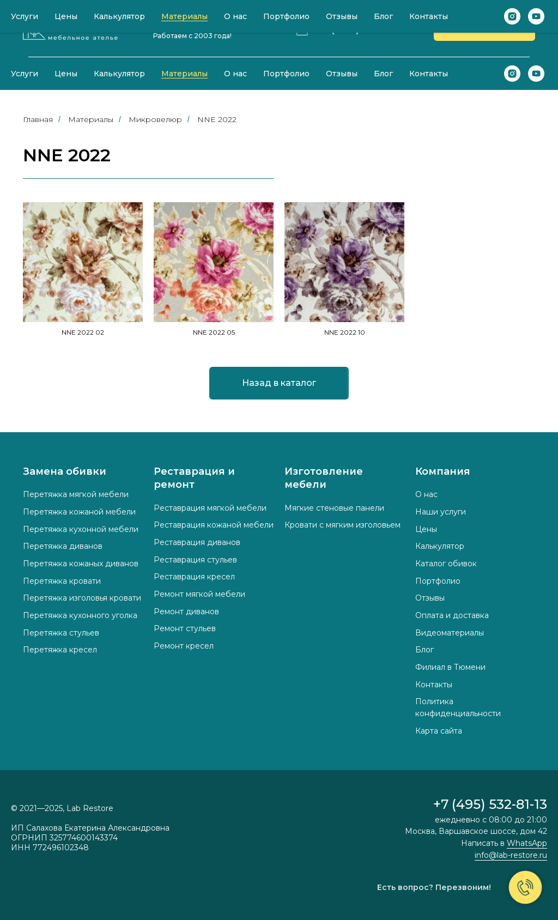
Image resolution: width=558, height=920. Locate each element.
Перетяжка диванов (62, 546)
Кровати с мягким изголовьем (342, 525)
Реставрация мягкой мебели (210, 508)
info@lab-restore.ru (511, 855)
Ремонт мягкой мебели (199, 594)
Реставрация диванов (197, 542)
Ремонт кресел (184, 646)
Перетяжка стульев (61, 633)
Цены (65, 73)
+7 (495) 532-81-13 (363, 28)
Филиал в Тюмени (450, 667)
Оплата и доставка (452, 615)
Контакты (428, 73)
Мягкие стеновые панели (334, 508)
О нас (235, 73)
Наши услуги (440, 512)
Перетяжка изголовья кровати (82, 598)
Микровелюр (155, 119)
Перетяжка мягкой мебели (76, 494)
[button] (484, 28)
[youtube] (536, 73)
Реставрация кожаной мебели (214, 525)
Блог (383, 73)
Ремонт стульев (185, 628)
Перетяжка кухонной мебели (80, 529)
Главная (38, 119)
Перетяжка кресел (60, 650)
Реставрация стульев (195, 560)
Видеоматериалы (449, 633)
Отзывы (341, 73)
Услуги (24, 73)
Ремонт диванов (186, 611)
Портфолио (286, 73)
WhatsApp (527, 843)
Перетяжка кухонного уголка (80, 615)
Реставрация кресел (194, 577)
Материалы (184, 73)
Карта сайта (438, 731)
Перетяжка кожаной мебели (79, 512)
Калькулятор (119, 73)
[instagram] (512, 73)
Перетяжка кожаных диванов (80, 563)
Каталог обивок (446, 563)
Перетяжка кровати (62, 581)
